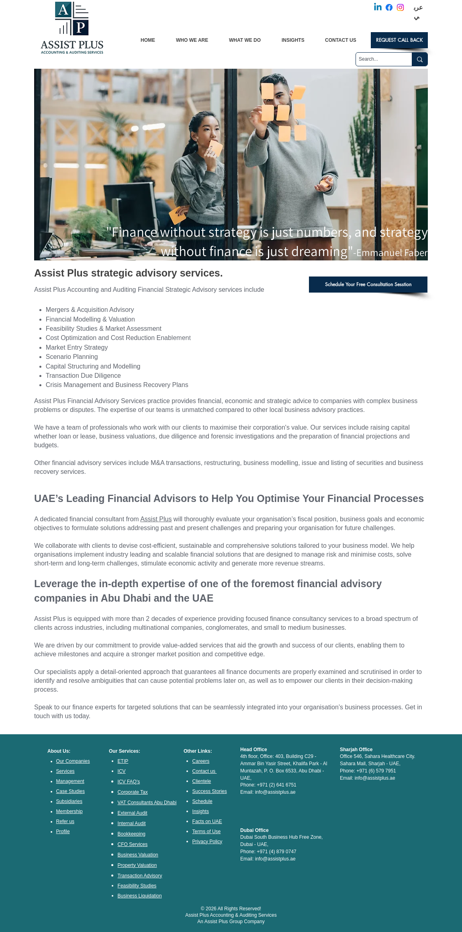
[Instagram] (400, 7)
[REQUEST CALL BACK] (399, 40)
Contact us (203, 771)
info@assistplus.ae (275, 792)
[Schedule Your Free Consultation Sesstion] (368, 285)
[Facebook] (389, 7)
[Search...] (377, 59)
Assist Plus (156, 519)
